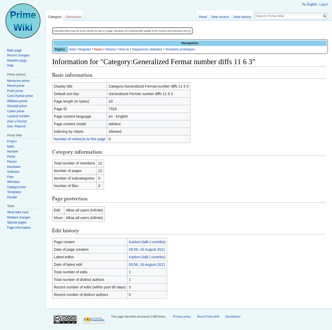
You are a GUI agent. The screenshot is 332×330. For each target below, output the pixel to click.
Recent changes (18, 55)
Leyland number (18, 116)
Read (203, 17)
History (110, 49)
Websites (13, 182)
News (98, 49)
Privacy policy (182, 316)
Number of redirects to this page (80, 139)
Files (10, 177)
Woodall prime (17, 106)
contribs (157, 242)
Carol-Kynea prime (20, 96)
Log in (323, 4)
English (312, 4)
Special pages (16, 222)
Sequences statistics (147, 49)
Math (10, 146)
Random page (16, 60)
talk (146, 242)
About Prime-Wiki (208, 316)
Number (12, 151)
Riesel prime (15, 86)
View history (242, 17)
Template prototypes (180, 49)
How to (124, 49)
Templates (14, 192)
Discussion (74, 17)
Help (72, 49)
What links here (18, 212)
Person (12, 161)
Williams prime (17, 101)
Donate (12, 197)
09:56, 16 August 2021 (147, 249)
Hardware (13, 167)
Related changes (18, 217)
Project (12, 141)
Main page (14, 50)
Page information (19, 227)
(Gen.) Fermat (16, 121)
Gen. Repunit (16, 126)
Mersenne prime (18, 81)
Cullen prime (15, 111)
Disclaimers (232, 316)
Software (13, 172)
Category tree (16, 187)
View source (220, 17)
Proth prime (15, 91)
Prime (11, 157)
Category (54, 17)
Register (85, 49)
